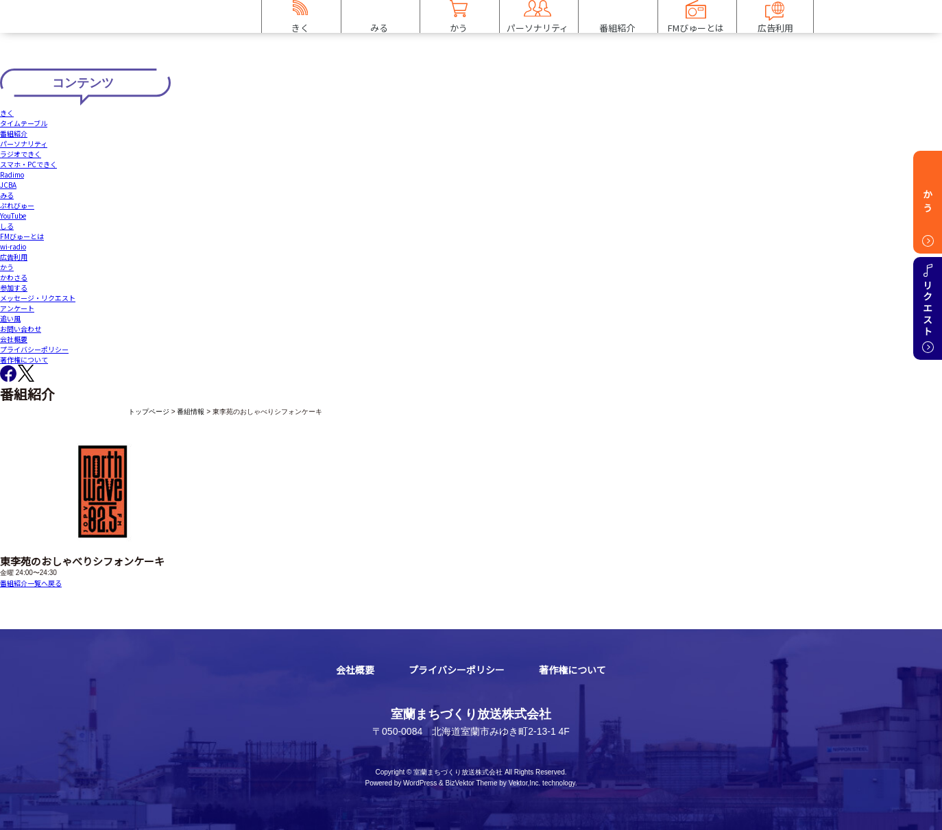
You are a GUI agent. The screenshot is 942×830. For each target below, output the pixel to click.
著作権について (24, 359)
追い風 (10, 318)
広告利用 (13, 257)
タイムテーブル (23, 123)
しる (7, 226)
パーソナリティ (23, 143)
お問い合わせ (20, 329)
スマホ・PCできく (28, 164)
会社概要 (13, 339)
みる (7, 195)
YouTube (13, 215)
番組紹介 (13, 133)
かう (7, 267)
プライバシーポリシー (34, 349)
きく (7, 113)
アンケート (17, 308)
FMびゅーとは (22, 236)
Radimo (12, 174)
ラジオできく (20, 154)
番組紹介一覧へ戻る (31, 583)
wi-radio (13, 246)
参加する (13, 287)
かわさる (13, 277)
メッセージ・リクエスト (37, 298)
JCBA (8, 185)
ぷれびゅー (17, 205)
